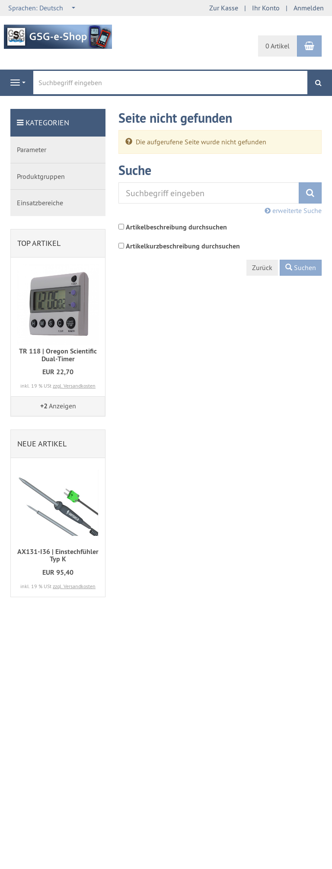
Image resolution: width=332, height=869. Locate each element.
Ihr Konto (266, 7)
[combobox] (42, 8)
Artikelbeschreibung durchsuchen (176, 227)
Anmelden (309, 7)
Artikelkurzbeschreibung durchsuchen (183, 246)
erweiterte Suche (293, 210)
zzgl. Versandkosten (74, 385)
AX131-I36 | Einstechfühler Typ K (58, 555)
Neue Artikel (42, 444)
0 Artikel (277, 45)
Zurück (262, 267)
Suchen (300, 267)
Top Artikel (39, 243)
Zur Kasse (223, 7)
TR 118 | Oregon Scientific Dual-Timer (58, 355)
